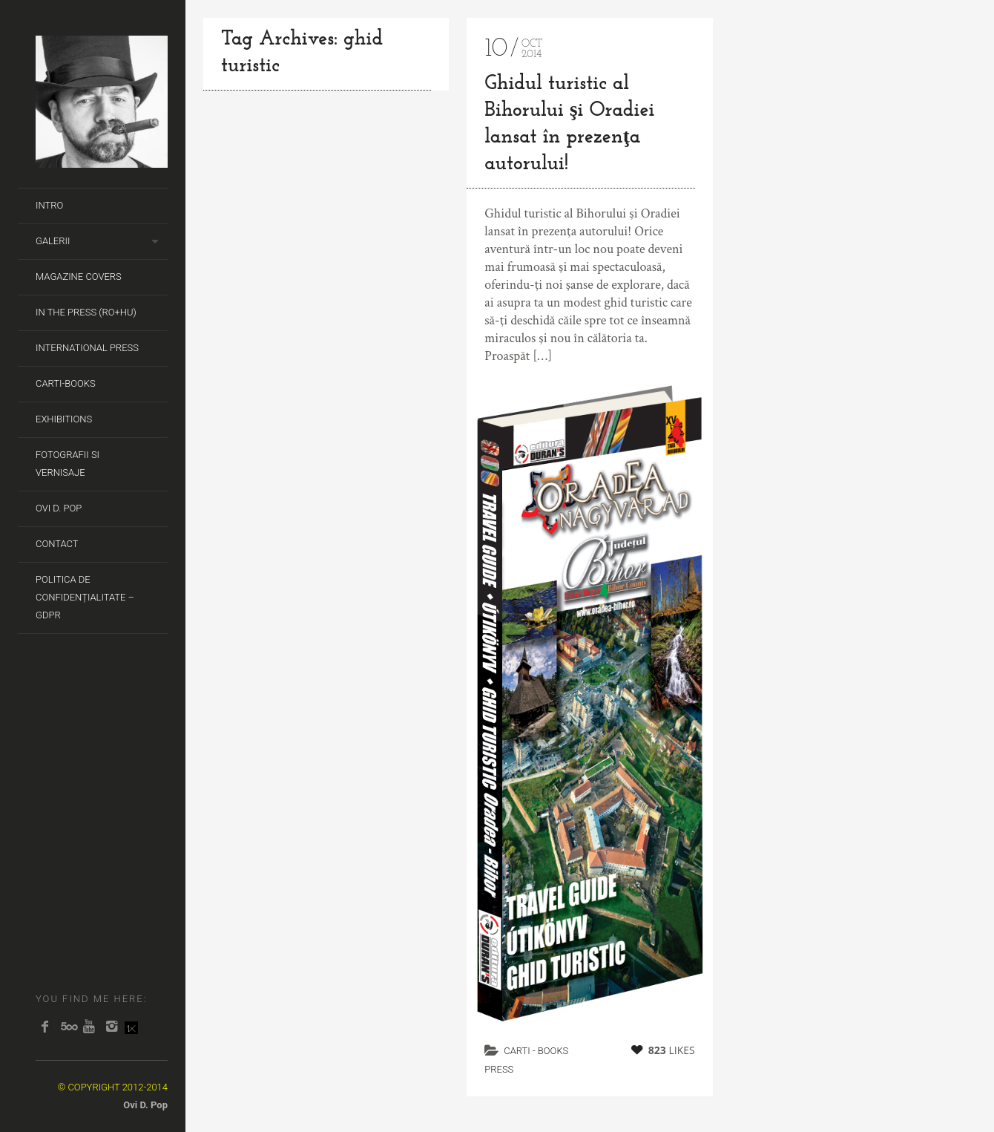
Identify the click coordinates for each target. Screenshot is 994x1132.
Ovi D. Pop (59, 508)
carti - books (536, 1050)
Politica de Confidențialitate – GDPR (85, 597)
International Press (87, 347)
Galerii (53, 240)
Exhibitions (64, 419)
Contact (57, 543)
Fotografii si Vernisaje (67, 463)
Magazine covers (79, 276)
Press (498, 1069)
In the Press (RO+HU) (86, 312)
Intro (49, 205)
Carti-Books (66, 383)
